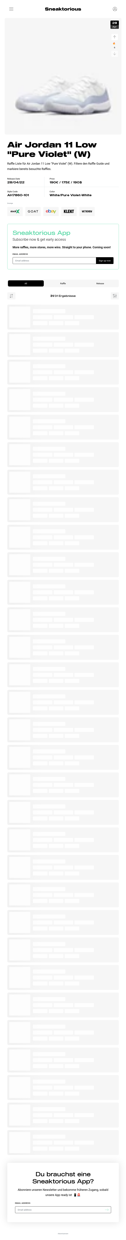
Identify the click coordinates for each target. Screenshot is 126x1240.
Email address (20, 254)
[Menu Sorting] (11, 295)
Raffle (63, 283)
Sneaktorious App (41, 232)
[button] (11, 9)
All (25, 283)
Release (100, 283)
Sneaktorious (63, 8)
